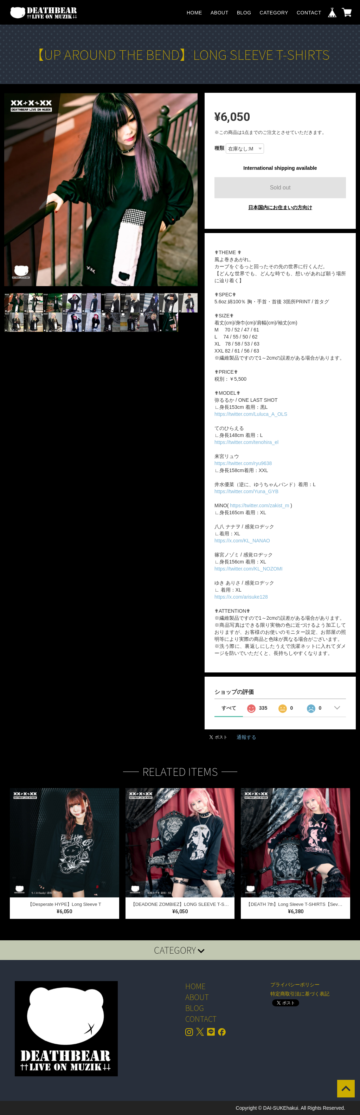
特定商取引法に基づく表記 (299, 994)
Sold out (280, 188)
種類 (219, 148)
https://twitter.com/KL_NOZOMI (248, 569)
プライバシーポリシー (295, 984)
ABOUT (220, 12)
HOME (194, 12)
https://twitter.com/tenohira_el (246, 442)
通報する (246, 737)
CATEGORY (274, 12)
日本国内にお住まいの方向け (280, 207)
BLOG (244, 12)
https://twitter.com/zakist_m (259, 505)
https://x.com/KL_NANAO (242, 540)
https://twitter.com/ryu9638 (243, 463)
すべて (228, 708)
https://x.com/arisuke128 (241, 597)
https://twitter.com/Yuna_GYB (246, 491)
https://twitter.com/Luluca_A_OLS (250, 414)
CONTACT (309, 12)
